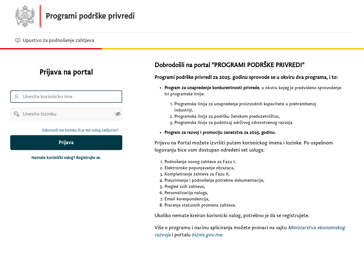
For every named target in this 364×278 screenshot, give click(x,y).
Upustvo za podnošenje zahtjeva (54, 40)
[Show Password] (118, 114)
